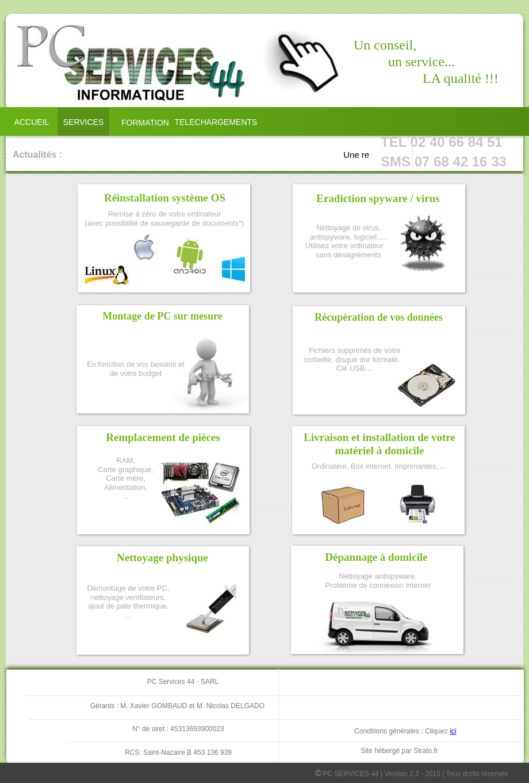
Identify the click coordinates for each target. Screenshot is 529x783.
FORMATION (145, 122)
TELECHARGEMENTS (216, 122)
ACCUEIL (31, 122)
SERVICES (83, 122)
